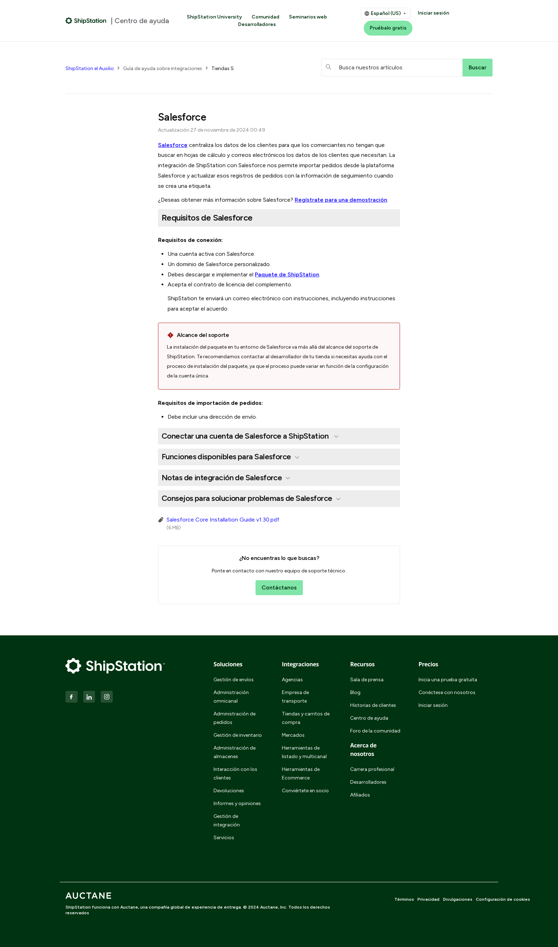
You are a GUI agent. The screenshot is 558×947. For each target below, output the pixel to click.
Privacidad (428, 899)
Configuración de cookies (503, 899)
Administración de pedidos (235, 718)
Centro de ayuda (369, 718)
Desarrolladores (257, 24)
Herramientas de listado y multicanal (304, 752)
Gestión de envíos (234, 680)
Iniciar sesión (433, 13)
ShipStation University (214, 17)
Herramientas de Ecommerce (301, 773)
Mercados (293, 735)
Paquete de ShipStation (287, 274)
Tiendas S (222, 68)
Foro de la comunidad (375, 731)
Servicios (224, 838)
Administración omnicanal (231, 696)
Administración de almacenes (235, 752)
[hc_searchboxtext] (392, 67)
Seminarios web (308, 17)
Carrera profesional (372, 769)
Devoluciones (229, 791)
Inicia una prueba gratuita (447, 680)
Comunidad (265, 17)
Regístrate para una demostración (341, 199)
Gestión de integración (227, 820)
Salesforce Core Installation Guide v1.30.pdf (223, 519)
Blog (355, 692)
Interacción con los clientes (235, 773)
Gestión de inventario (238, 735)
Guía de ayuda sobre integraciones (162, 68)
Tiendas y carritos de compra (306, 718)
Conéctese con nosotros (446, 692)
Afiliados (360, 795)
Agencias (292, 680)
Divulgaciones (457, 899)
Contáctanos (279, 587)
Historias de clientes (373, 705)
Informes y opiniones (237, 803)
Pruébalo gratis (388, 28)
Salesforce (173, 145)
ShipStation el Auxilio (89, 68)
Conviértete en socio (305, 791)
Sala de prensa (367, 680)
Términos (404, 899)
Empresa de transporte (295, 696)
